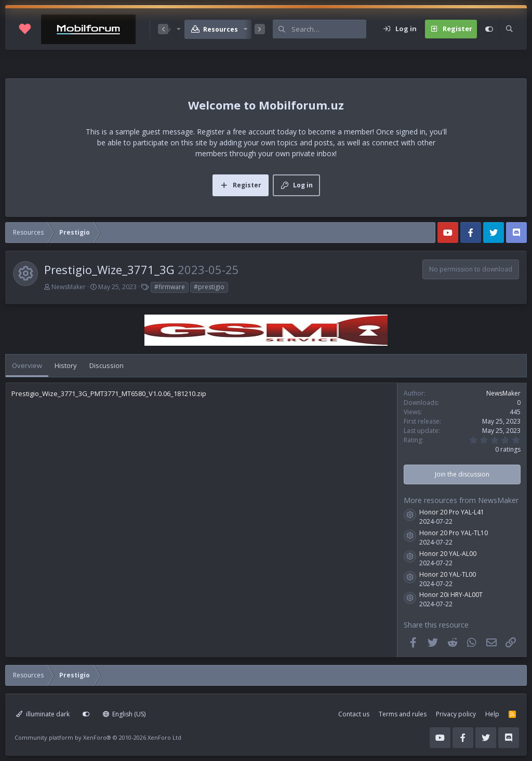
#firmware (169, 286)
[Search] (328, 29)
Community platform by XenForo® (98, 737)
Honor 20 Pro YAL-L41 (451, 512)
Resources (220, 29)
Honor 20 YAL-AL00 (447, 553)
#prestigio (209, 286)
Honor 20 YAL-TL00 (447, 574)
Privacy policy (456, 714)
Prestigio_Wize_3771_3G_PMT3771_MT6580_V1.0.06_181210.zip (108, 393)
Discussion (106, 365)
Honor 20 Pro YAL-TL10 (453, 532)
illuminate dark (43, 714)
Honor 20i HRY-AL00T (451, 594)
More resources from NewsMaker (461, 500)
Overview (27, 365)
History (66, 365)
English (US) (124, 714)
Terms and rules (403, 714)
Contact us (353, 714)
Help (492, 714)
